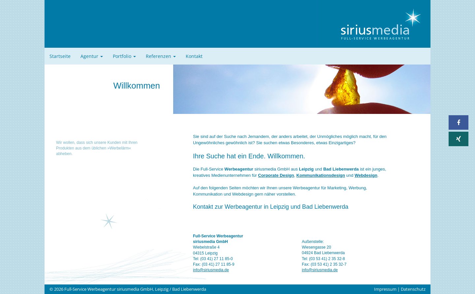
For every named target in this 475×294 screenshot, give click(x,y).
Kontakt (194, 56)
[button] (458, 122)
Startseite (60, 56)
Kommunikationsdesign (321, 175)
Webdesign (366, 175)
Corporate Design (276, 175)
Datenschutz (413, 289)
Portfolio (124, 56)
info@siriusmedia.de (211, 270)
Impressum (385, 289)
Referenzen (161, 56)
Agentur (91, 56)
